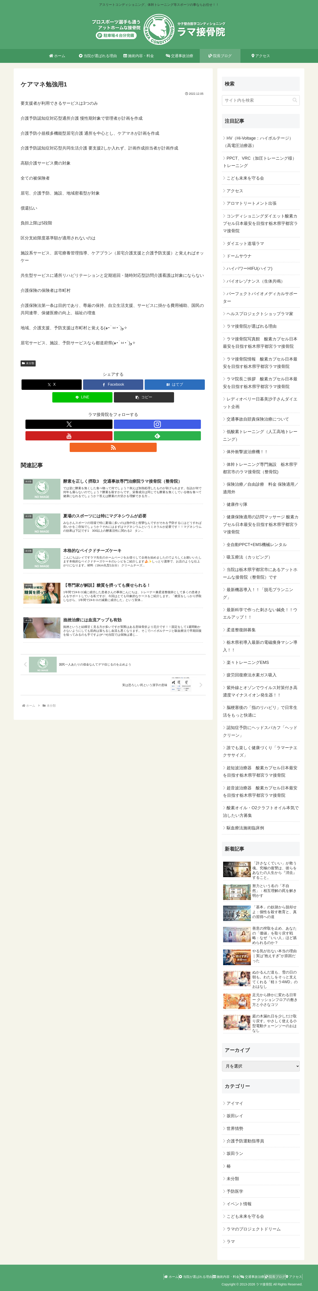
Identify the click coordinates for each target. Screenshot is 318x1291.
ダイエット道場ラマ (245, 243)
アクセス (235, 191)
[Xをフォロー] (92, 424)
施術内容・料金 (210, 1277)
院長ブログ (268, 1277)
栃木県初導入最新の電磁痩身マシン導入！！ (260, 646)
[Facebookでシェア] (113, 384)
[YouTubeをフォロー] (113, 424)
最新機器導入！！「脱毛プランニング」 (258, 593)
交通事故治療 (241, 1277)
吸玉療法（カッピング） (249, 557)
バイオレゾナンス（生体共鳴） (256, 281)
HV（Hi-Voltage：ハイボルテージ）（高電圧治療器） (258, 142)
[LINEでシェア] (82, 397)
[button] (144, 397)
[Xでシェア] (52, 384)
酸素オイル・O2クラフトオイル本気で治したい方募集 (261, 812)
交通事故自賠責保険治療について (258, 419)
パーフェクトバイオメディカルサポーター (260, 297)
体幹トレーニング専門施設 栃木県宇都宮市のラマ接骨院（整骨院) (260, 468)
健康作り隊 (237, 504)
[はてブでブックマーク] (175, 384)
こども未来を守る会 (245, 178)
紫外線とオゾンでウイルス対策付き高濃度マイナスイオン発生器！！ (260, 691)
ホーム (147, 1277)
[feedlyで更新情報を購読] (123, 424)
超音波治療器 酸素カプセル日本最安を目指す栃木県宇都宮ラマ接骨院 (260, 792)
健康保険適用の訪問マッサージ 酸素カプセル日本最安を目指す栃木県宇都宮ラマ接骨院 (261, 524)
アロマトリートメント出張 (252, 203)
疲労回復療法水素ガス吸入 (252, 675)
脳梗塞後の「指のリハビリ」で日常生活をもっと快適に (260, 711)
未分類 (28, 363)
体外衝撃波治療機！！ (247, 451)
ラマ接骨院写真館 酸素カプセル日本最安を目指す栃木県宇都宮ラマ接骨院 (260, 343)
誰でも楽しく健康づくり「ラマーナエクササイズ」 (260, 751)
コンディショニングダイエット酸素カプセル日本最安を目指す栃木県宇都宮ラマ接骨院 (260, 223)
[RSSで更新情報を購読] (134, 424)
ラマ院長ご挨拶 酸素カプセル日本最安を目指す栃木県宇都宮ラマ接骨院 (260, 383)
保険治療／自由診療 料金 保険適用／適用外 (261, 488)
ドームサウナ (239, 256)
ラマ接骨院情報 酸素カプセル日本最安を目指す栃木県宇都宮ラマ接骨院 (260, 363)
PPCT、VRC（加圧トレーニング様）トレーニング (259, 162)
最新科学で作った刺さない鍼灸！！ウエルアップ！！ (260, 613)
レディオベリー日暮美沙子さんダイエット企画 (260, 403)
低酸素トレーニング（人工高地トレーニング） (260, 435)
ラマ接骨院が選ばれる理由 (252, 326)
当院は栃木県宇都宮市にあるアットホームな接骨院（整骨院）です (260, 573)
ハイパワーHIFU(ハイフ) (249, 268)
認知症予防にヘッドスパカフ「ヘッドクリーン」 (260, 731)
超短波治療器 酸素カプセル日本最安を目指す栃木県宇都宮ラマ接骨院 (260, 772)
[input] (261, 100)
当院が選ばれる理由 (176, 1277)
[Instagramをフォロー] (102, 424)
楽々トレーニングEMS (248, 662)
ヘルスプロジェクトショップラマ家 (260, 313)
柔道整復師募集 (241, 630)
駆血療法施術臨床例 (245, 828)
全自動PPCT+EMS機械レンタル (257, 544)
